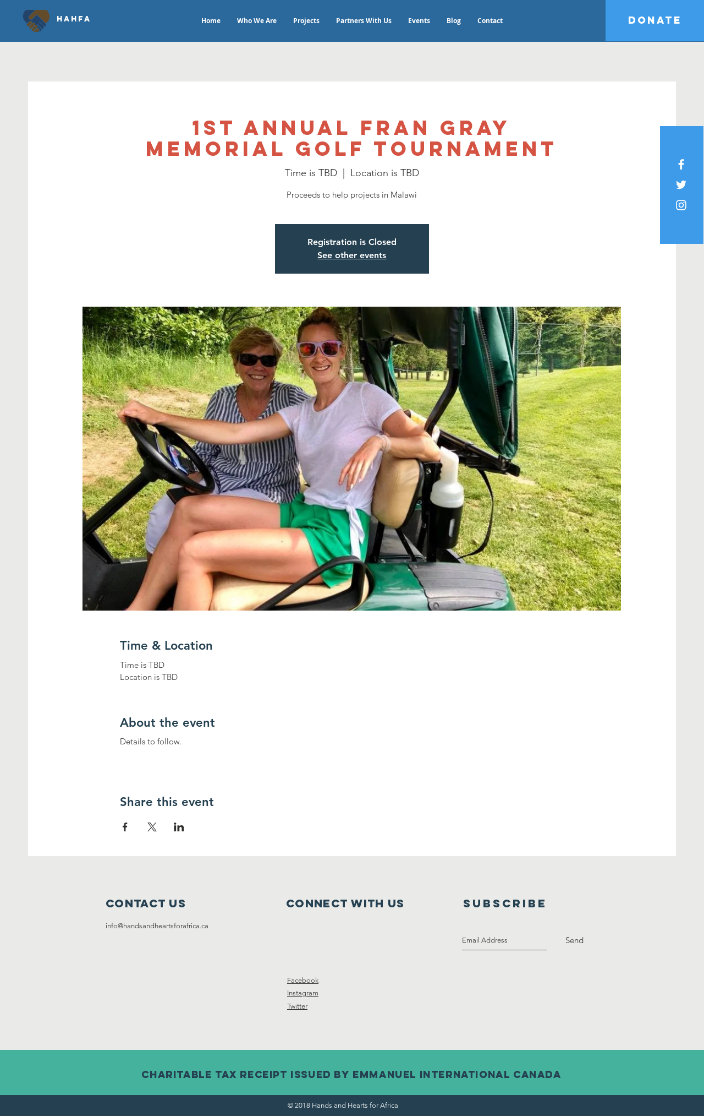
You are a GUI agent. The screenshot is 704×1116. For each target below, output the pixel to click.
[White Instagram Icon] (681, 205)
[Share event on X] (152, 827)
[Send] (574, 940)
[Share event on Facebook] (125, 827)
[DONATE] (655, 20)
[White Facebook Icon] (681, 164)
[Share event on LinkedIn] (179, 827)
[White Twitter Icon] (681, 185)
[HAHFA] (74, 19)
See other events (351, 255)
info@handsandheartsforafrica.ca (157, 926)
